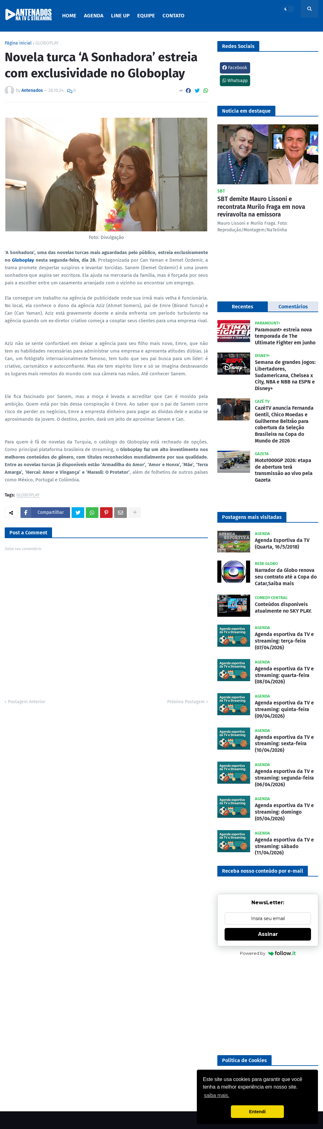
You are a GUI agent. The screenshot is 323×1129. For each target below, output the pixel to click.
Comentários (293, 307)
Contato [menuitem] (173, 15)
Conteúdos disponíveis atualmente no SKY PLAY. (283, 607)
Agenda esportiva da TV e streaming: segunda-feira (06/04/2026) (284, 777)
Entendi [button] (257, 1111)
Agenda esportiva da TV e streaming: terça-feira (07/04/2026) (284, 641)
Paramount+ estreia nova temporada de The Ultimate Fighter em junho (285, 336)
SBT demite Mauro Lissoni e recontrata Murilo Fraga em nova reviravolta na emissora (261, 206)
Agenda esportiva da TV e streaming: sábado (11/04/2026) (284, 846)
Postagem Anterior (26, 701)
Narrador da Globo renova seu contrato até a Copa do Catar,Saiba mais (286, 576)
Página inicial (18, 43)
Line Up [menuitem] (120, 15)
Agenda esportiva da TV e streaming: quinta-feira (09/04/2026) (284, 709)
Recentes (242, 307)
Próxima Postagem (186, 701)
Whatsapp (235, 80)
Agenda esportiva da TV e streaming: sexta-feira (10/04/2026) (284, 743)
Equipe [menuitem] (146, 15)
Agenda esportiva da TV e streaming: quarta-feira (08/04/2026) (284, 675)
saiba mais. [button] (216, 1095)
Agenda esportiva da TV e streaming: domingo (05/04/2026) (284, 812)
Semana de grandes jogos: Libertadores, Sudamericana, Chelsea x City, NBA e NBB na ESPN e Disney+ (285, 375)
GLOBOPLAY (47, 43)
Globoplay (24, 260)
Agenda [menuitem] (93, 15)
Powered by (268, 953)
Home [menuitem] (69, 15)
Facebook (234, 67)
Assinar (268, 934)
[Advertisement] (267, 1006)
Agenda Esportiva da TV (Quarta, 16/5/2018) (282, 543)
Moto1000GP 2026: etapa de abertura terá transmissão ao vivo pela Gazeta (284, 470)
